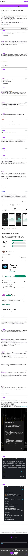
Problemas (7, 22)
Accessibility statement (24, 532)
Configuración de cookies (17, 532)
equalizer (10, 22)
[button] (0, 1)
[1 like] (4, 35)
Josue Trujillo (3, 191)
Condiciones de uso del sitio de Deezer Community (7, 532)
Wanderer (3, 119)
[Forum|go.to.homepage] (3, 1)
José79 (3, 319)
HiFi (4, 22)
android (2, 22)
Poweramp (17, 22)
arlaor (2, 13)
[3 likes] (5, 24)
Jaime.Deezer (3, 78)
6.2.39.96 (21, 22)
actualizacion (13, 22)
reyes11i (3, 370)
